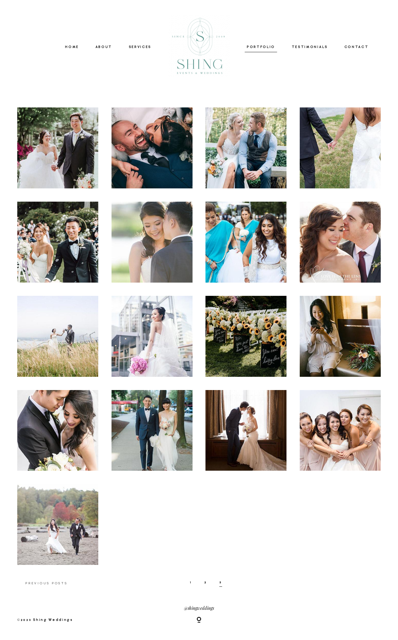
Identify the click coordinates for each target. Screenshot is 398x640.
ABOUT (103, 47)
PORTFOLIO (261, 47)
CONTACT (356, 47)
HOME (72, 47)
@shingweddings (199, 608)
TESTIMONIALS (310, 47)
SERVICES (140, 47)
